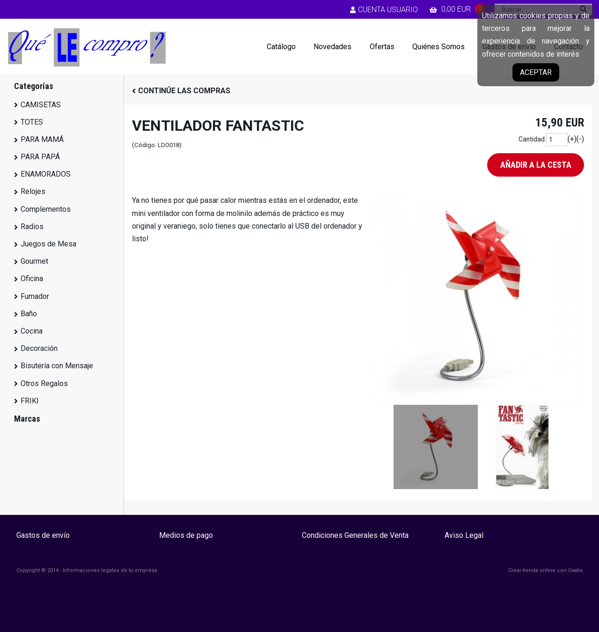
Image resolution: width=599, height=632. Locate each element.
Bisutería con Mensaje (57, 365)
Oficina (32, 278)
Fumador (35, 296)
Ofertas (382, 46)
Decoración (39, 348)
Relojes (33, 191)
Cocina (32, 331)
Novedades (332, 46)
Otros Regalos (44, 383)
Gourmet (34, 261)
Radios (32, 226)
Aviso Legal (464, 535)
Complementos (46, 209)
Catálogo (281, 46)
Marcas (27, 419)
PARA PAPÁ (40, 156)
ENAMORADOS (46, 174)
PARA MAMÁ (42, 139)
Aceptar (536, 72)
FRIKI (30, 400)
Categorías (33, 86)
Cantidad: (532, 139)
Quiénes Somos (438, 46)
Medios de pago (186, 535)
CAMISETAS (41, 104)
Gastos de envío (43, 535)
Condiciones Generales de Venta (355, 535)
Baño (29, 313)
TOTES (32, 122)
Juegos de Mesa (48, 243)
